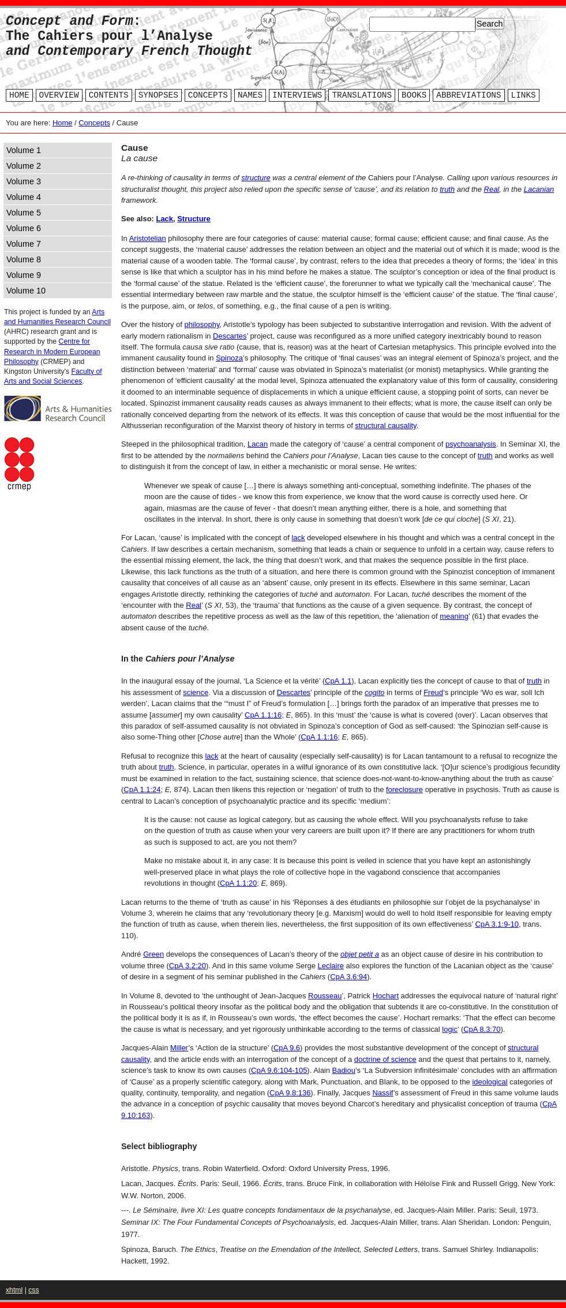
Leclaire (331, 965)
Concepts (94, 122)
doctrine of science (385, 1059)
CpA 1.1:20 (238, 883)
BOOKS (414, 95)
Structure (194, 218)
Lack (164, 218)
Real (492, 189)
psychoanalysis (470, 444)
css (33, 1290)
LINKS (523, 95)
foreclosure (404, 789)
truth (447, 189)
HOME (19, 95)
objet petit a (359, 954)
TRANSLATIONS (362, 95)
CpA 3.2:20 (187, 965)
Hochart (386, 995)
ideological (489, 1081)
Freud (433, 692)
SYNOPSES (158, 95)
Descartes (229, 336)
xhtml (14, 1290)
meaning (454, 616)
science (195, 692)
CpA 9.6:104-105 (279, 1070)
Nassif (382, 1092)
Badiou (343, 1070)
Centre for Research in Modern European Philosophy (52, 351)
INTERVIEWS (297, 95)
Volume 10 (26, 290)
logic (450, 1029)
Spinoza (229, 358)
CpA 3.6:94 (348, 976)
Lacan (258, 444)
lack (298, 537)
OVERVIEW (59, 95)
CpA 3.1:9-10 (497, 924)
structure (255, 177)
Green (153, 954)
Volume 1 (23, 150)
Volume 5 (23, 212)
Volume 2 (23, 165)
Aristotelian (147, 238)
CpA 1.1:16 (263, 715)
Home (63, 122)
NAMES (250, 95)
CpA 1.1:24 (141, 789)
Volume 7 (23, 243)
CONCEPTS (208, 95)
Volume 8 (23, 259)
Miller (179, 1047)
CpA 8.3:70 (481, 1029)
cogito (375, 692)
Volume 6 (23, 228)
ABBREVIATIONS (468, 95)
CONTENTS (109, 95)
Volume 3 (23, 181)
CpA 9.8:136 (289, 1092)
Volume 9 (23, 275)
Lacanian (539, 189)
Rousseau (325, 995)
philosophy (201, 324)
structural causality (385, 425)
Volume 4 (23, 197)
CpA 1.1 (338, 681)
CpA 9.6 (286, 1047)
